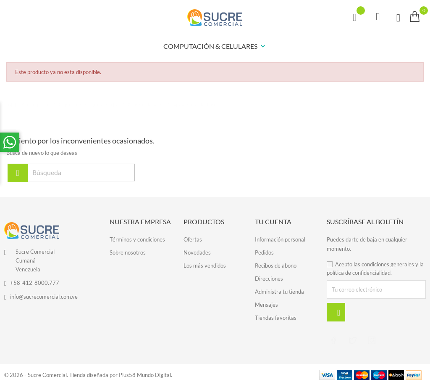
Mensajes (266, 304)
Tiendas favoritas (275, 317)
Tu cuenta (273, 222)
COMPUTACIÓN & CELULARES (215, 46)
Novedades (197, 252)
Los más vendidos (205, 265)
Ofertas (193, 239)
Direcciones (269, 278)
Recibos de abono (275, 265)
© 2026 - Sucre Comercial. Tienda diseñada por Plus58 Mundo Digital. (88, 374)
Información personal (280, 239)
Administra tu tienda (279, 291)
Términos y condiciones (137, 239)
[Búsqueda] (81, 172)
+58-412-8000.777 (34, 282)
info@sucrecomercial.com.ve (44, 296)
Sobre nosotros (128, 252)
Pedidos (264, 252)
